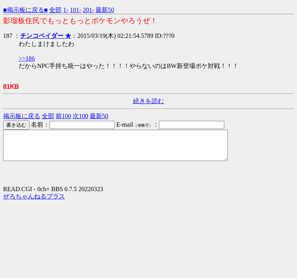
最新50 (105, 10)
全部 (55, 10)
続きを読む (148, 101)
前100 (63, 116)
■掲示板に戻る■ (25, 10)
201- (88, 10)
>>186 (27, 58)
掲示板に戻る (21, 116)
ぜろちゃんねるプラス (34, 202)
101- (75, 10)
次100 (80, 116)
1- (65, 10)
